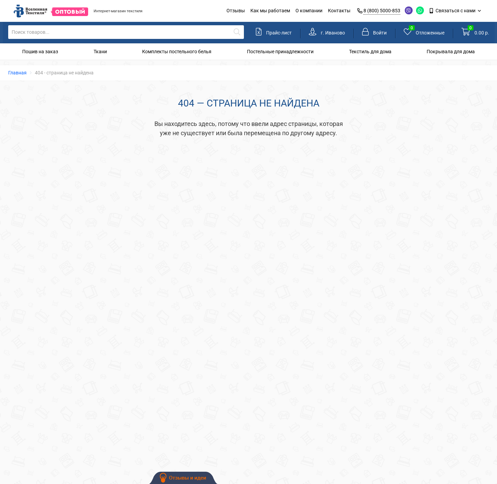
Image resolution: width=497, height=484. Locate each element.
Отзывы (235, 10)
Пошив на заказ (40, 51)
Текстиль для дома (370, 51)
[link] (327, 32)
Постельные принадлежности (280, 51)
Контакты (339, 10)
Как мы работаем (270, 10)
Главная (17, 72)
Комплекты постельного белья (176, 51)
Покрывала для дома (451, 51)
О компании (308, 10)
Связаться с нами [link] (453, 10)
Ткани (100, 51)
